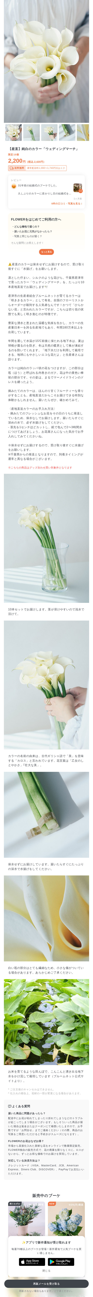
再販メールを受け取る (46, 1283)
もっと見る (46, 252)
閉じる (46, 1270)
